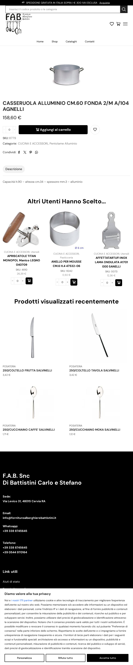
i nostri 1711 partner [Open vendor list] (22, 600)
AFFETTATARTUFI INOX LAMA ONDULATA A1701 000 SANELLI (111, 262)
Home (40, 41)
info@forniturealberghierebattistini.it (29, 518)
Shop (55, 41)
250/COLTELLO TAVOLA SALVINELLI (94, 370)
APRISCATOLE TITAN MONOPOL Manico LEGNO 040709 (21, 260)
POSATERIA (9, 366)
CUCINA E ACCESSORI (33, 143)
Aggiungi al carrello (55, 129)
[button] (29, 280)
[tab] (14, 169)
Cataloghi (71, 41)
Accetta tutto (107, 658)
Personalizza (24, 658)
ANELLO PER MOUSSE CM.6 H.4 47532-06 (66, 264)
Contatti (89, 41)
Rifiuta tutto (65, 658)
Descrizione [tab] (13, 169)
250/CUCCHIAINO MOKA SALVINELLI (94, 430)
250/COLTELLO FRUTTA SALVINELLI (27, 370)
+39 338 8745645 (15, 531)
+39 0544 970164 (15, 552)
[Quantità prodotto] (9, 129)
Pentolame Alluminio (63, 143)
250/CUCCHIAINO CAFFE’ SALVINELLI (29, 430)
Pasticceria (66, 257)
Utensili (35, 252)
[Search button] (123, 9)
